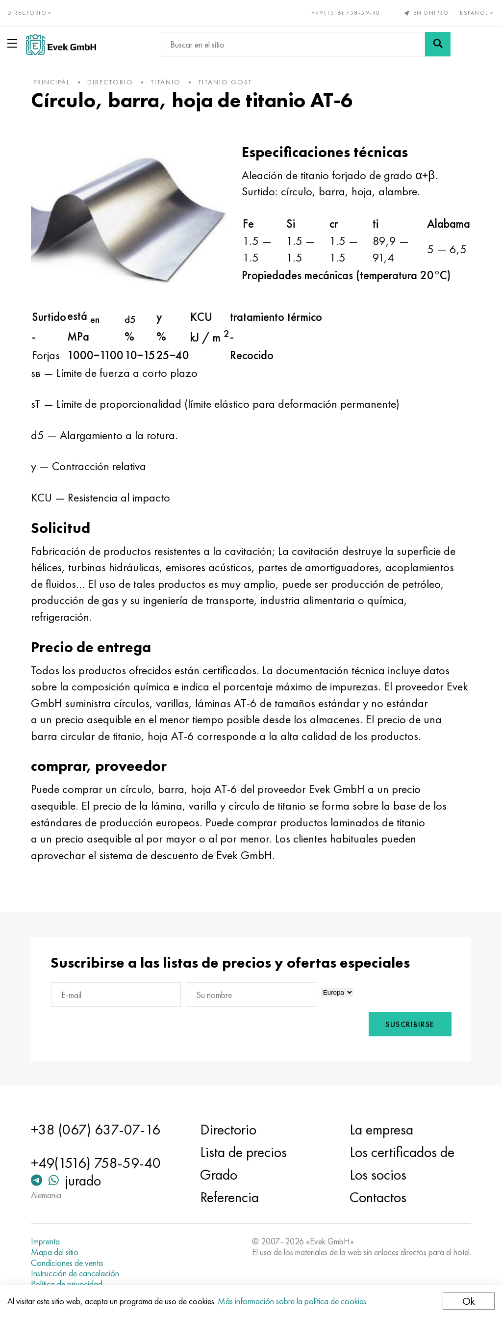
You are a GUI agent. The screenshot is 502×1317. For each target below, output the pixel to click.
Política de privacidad (66, 1284)
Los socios (378, 1175)
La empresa (381, 1129)
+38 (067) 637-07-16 (95, 1129)
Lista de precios (243, 1152)
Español (477, 13)
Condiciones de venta (67, 1263)
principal (51, 82)
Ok (468, 1301)
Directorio (228, 1129)
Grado (218, 1175)
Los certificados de (402, 1152)
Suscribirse (410, 1024)
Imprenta (45, 1241)
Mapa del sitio (54, 1252)
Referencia (229, 1197)
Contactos (378, 1197)
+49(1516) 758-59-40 (346, 13)
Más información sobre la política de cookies (292, 1301)
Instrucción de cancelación (75, 1273)
